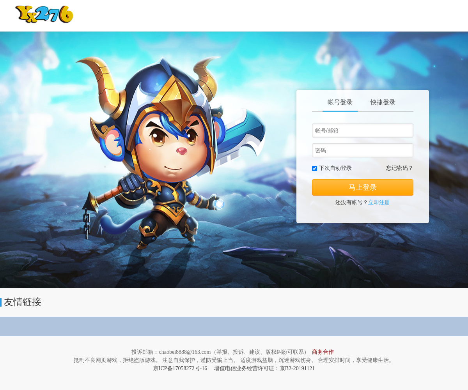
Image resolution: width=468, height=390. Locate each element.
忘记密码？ (399, 168)
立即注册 (379, 202)
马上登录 (363, 187)
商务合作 (323, 352)
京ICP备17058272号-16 (180, 368)
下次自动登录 (335, 168)
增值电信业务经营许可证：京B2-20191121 (264, 368)
